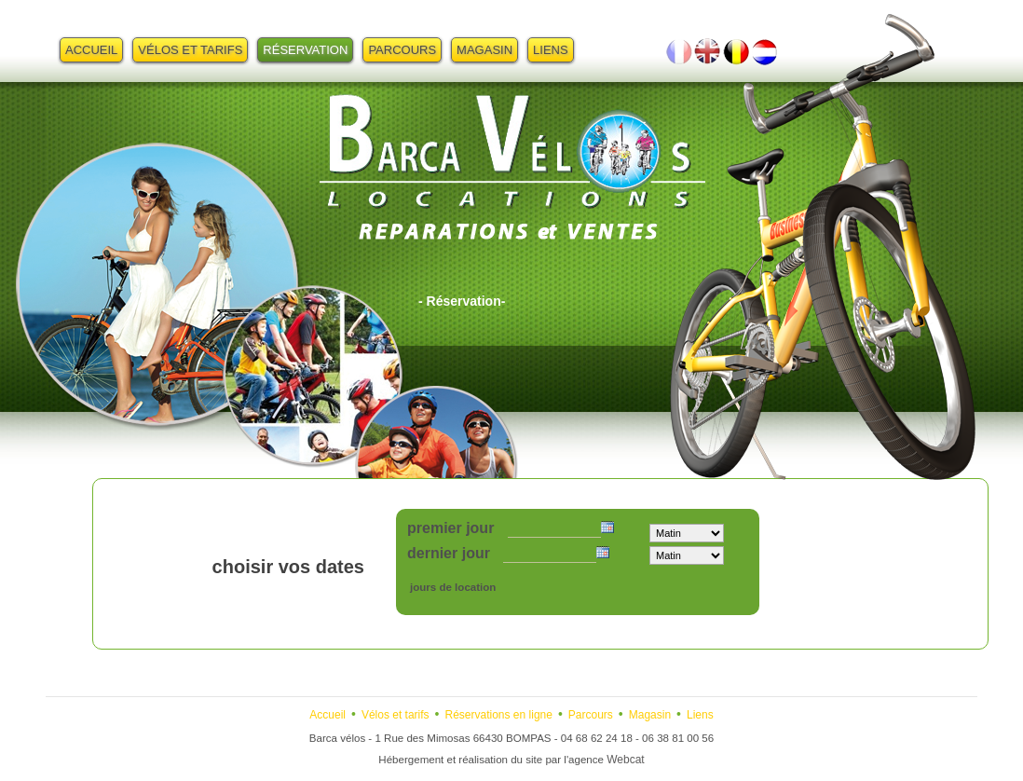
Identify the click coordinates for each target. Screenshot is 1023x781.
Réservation (305, 50)
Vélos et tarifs (190, 50)
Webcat (625, 759)
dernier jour (448, 553)
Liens (550, 50)
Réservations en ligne (498, 714)
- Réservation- (461, 301)
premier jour (450, 528)
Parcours (402, 50)
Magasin (484, 50)
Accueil (91, 50)
